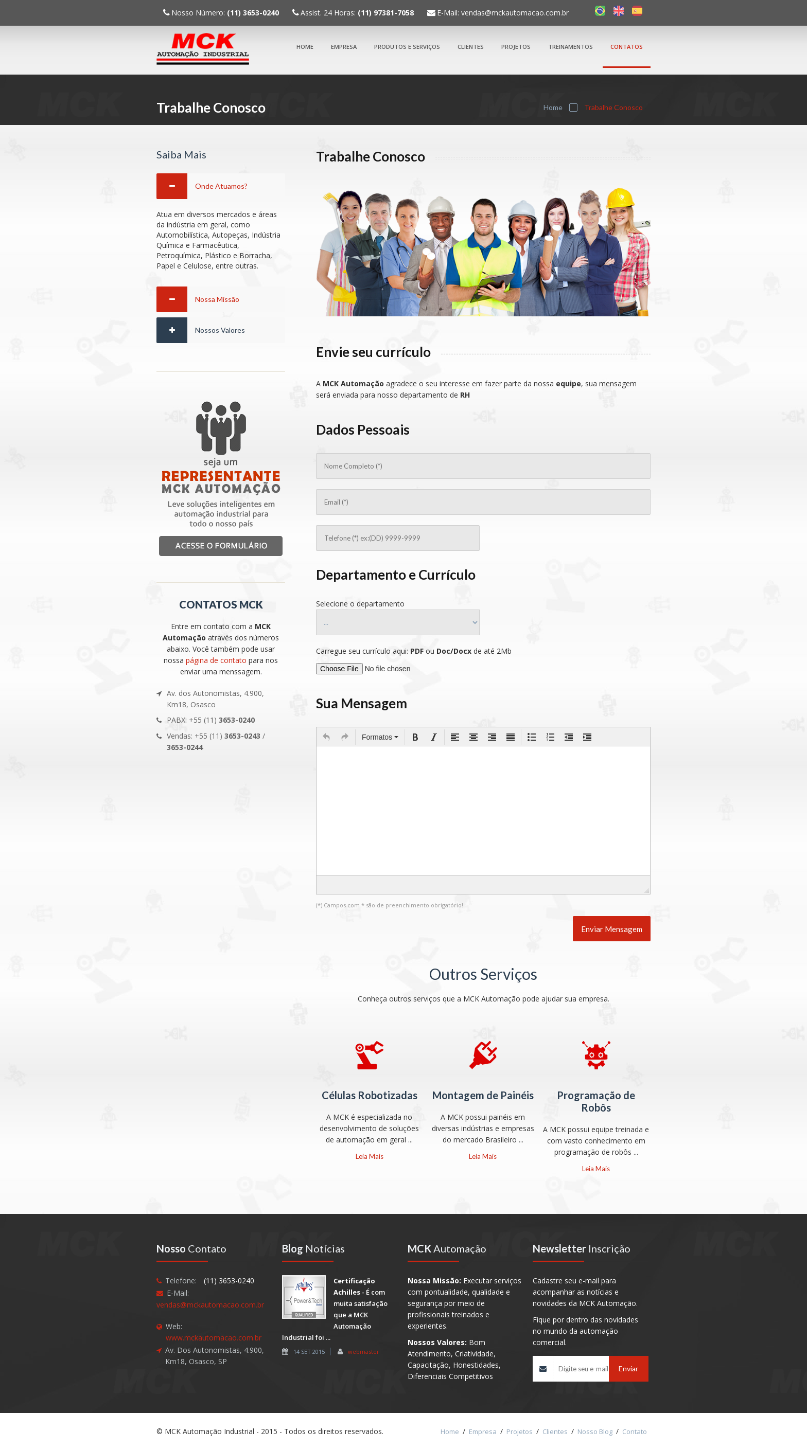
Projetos (516, 46)
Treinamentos (570, 46)
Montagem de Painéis (483, 1095)
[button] (326, 737)
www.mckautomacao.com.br (213, 1337)
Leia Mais (369, 1156)
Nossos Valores (220, 330)
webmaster (363, 1351)
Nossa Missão (217, 299)
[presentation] (326, 737)
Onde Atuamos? (221, 186)
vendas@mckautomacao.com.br (515, 12)
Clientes (471, 46)
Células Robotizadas (369, 1095)
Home (304, 46)
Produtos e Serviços (407, 46)
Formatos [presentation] (380, 737)
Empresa (344, 46)
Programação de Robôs (596, 1101)
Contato (634, 1431)
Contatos (626, 46)
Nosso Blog (594, 1431)
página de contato (216, 660)
